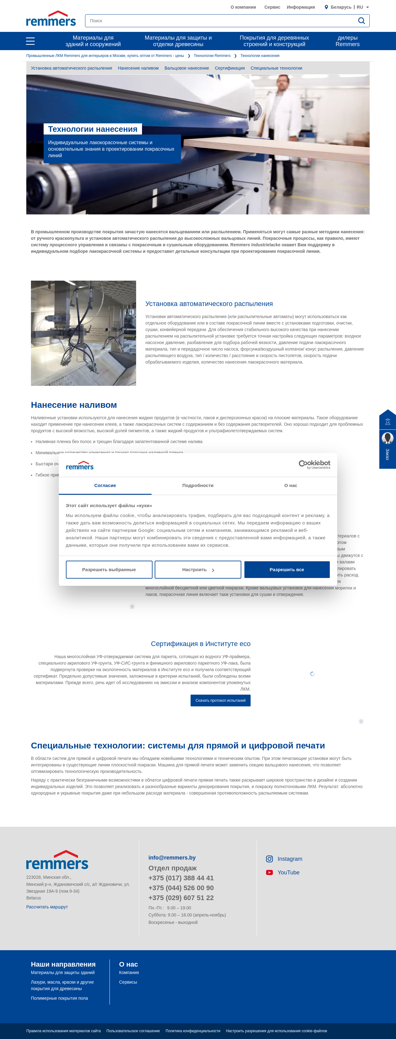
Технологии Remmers (212, 56)
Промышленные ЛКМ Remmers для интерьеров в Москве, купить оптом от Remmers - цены (105, 56)
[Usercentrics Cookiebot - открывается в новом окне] (303, 464)
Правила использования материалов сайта (63, 1031)
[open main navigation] (30, 41)
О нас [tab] (290, 485)
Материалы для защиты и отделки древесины (178, 41)
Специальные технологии (276, 68)
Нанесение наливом (138, 68)
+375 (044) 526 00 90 (181, 888)
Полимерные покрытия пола (59, 998)
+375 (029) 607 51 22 (181, 898)
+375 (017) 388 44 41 (181, 878)
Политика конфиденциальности (193, 1031)
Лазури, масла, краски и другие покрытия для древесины (62, 985)
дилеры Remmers (348, 41)
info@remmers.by (172, 858)
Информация (301, 7)
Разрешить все (287, 569)
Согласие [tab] (105, 485)
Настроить (198, 569)
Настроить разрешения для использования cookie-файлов (276, 1031)
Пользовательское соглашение (133, 1031)
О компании (243, 7)
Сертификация (230, 68)
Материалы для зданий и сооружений (93, 41)
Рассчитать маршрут (47, 906)
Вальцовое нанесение (187, 68)
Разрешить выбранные (109, 569)
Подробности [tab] (198, 485)
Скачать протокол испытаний (221, 700)
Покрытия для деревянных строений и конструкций (274, 41)
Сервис (272, 7)
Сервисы (128, 982)
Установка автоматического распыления (71, 68)
